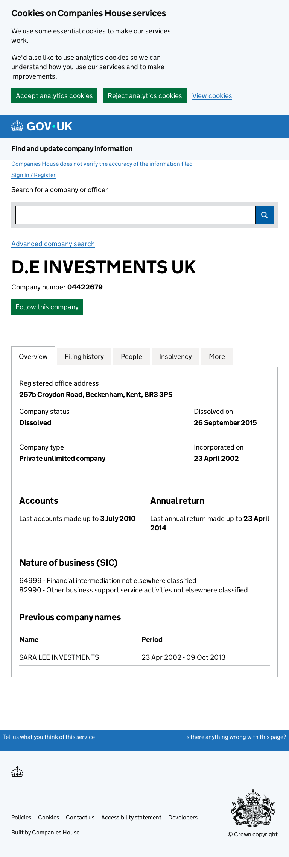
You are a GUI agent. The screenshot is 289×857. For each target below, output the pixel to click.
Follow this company (47, 307)
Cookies (48, 817)
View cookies (212, 95)
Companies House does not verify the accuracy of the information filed (102, 163)
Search (265, 215)
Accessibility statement (131, 817)
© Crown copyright (253, 834)
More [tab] (217, 356)
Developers (183, 817)
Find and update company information (72, 148)
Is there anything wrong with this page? (235, 736)
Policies (21, 817)
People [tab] (131, 356)
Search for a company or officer (59, 189)
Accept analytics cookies (54, 95)
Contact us (80, 817)
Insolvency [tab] (175, 356)
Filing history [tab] (84, 356)
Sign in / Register (33, 175)
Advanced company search (53, 243)
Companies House (55, 832)
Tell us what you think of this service (49, 736)
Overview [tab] (33, 356)
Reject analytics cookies (145, 95)
